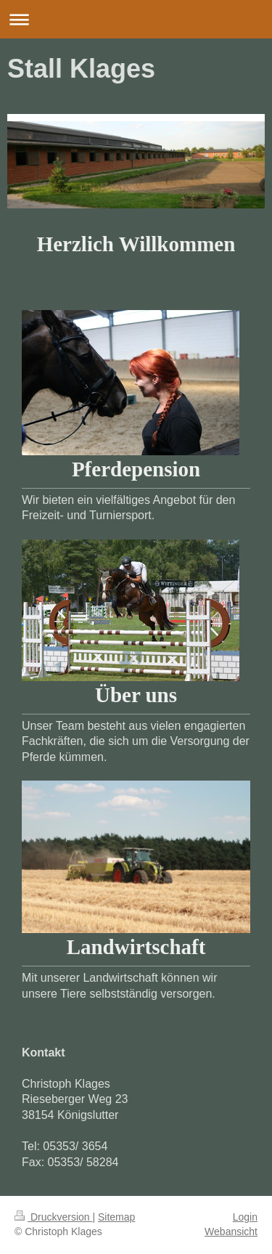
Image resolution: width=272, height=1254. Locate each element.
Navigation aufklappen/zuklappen (136, 19)
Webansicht (231, 1231)
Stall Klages (81, 69)
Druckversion (53, 1217)
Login (245, 1217)
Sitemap (116, 1217)
